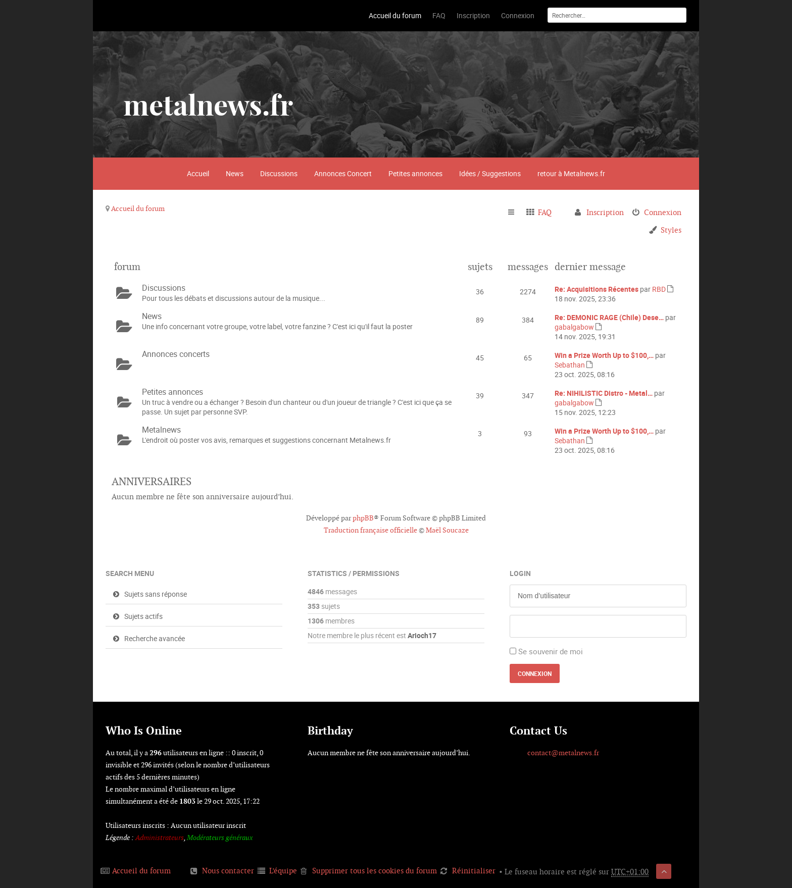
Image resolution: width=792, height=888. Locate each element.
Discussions (279, 173)
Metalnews (161, 429)
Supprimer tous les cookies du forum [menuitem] (374, 870)
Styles (671, 230)
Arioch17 (422, 635)
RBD (659, 289)
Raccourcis (515, 212)
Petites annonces (415, 173)
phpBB (363, 518)
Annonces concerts (176, 353)
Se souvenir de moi (550, 651)
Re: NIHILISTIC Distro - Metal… (604, 393)
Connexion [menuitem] (662, 212)
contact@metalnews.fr (563, 752)
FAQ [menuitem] (545, 212)
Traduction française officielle (370, 530)
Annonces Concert (343, 173)
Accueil (198, 173)
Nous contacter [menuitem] (228, 870)
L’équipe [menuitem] (283, 870)
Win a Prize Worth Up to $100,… (604, 355)
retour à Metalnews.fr (571, 173)
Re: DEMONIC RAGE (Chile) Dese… (609, 317)
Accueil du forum (138, 208)
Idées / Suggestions (490, 173)
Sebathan (570, 365)
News (234, 173)
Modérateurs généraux (220, 837)
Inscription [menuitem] (605, 212)
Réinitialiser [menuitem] (474, 870)
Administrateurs (159, 837)
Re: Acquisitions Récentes (596, 289)
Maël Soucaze (447, 530)
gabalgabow (574, 327)
